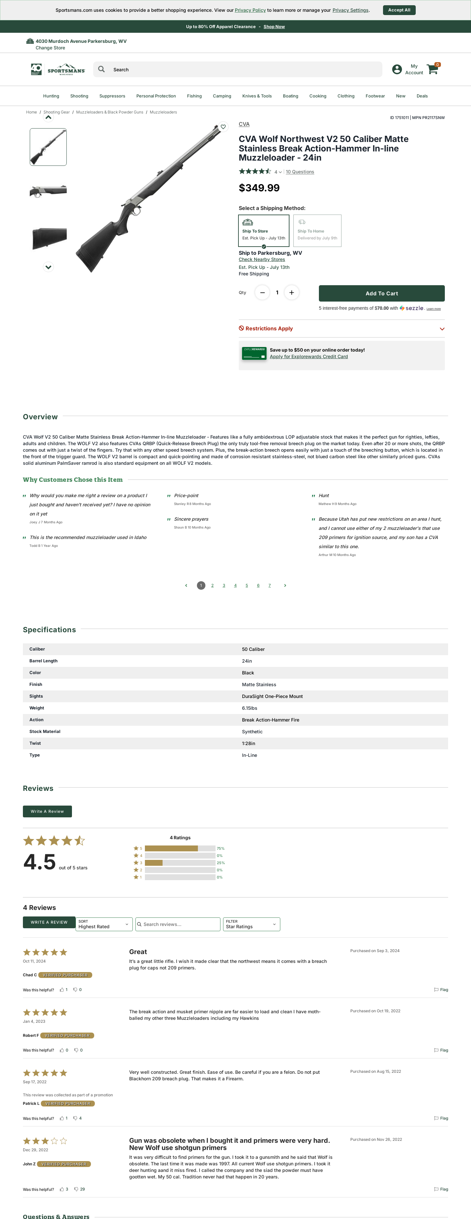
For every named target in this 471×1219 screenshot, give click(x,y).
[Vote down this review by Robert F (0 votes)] (78, 1049)
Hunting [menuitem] (51, 95)
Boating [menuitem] (290, 95)
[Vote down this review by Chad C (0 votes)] (77, 988)
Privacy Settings (351, 10)
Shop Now (275, 26)
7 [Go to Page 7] (270, 585)
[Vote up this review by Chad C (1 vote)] (63, 988)
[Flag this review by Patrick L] (441, 1117)
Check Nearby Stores (262, 259)
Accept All (399, 9)
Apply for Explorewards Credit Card (309, 356)
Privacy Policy (250, 10)
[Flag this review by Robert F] (441, 1049)
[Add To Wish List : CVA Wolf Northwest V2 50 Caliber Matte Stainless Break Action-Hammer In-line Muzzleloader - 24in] (223, 126)
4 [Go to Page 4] (235, 585)
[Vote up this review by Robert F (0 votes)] (63, 1049)
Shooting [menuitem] (79, 95)
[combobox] (51, 923)
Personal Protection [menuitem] (156, 95)
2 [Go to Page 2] (212, 585)
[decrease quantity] (262, 292)
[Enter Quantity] (277, 292)
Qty (242, 292)
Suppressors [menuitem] (112, 95)
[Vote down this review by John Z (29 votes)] (79, 1188)
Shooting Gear (57, 112)
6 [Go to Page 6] (258, 585)
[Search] (101, 69)
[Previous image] (48, 117)
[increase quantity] (292, 292)
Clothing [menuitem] (346, 95)
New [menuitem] (401, 95)
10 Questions (300, 171)
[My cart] (432, 64)
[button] (342, 328)
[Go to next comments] (285, 585)
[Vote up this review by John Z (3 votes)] (63, 1188)
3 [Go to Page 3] (224, 585)
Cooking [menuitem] (317, 95)
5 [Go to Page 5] (247, 585)
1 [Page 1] (201, 585)
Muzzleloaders (163, 112)
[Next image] (48, 267)
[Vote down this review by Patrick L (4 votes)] (77, 1117)
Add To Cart (382, 293)
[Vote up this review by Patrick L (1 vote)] (63, 1117)
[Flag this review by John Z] (441, 1188)
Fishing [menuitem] (194, 95)
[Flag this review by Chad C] (441, 988)
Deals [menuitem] (422, 95)
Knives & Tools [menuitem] (257, 95)
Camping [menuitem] (222, 95)
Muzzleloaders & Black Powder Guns (109, 112)
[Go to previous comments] (186, 585)
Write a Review (47, 811)
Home (31, 112)
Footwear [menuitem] (375, 95)
